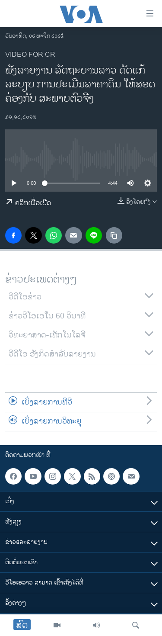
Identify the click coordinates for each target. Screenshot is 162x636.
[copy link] (114, 235)
